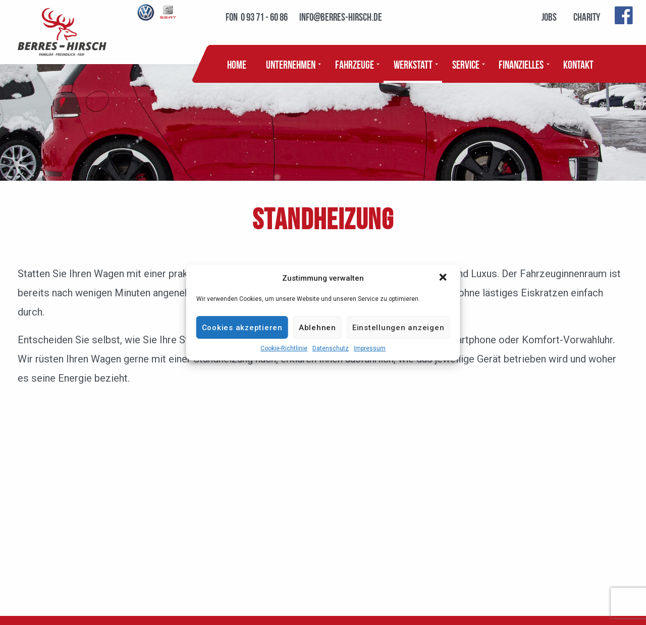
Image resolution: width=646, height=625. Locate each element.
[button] (444, 278)
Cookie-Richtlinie (283, 348)
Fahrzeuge (354, 64)
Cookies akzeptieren (242, 327)
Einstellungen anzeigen (398, 327)
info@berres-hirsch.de (340, 16)
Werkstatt (413, 64)
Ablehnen (317, 327)
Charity (586, 16)
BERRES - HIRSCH (62, 32)
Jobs (549, 16)
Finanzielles (521, 64)
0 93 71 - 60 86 (264, 16)
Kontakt (578, 64)
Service (465, 64)
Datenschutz (330, 348)
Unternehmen (290, 64)
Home (236, 64)
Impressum (370, 348)
